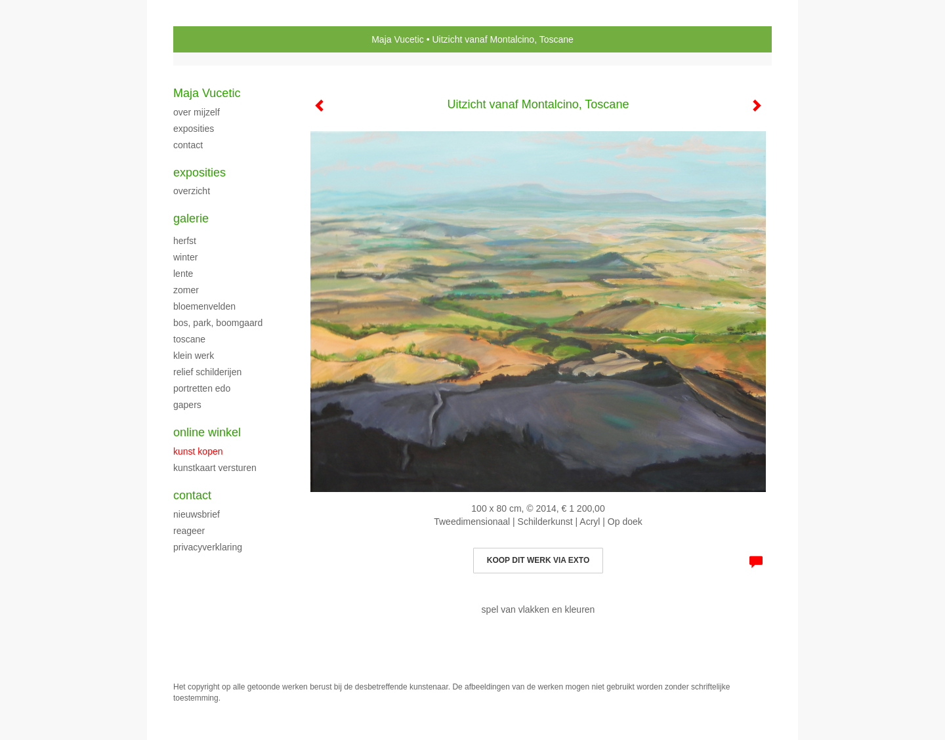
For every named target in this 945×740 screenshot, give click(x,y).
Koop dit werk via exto (538, 560)
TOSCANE (189, 339)
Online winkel (207, 432)
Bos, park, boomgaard (217, 323)
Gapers (187, 405)
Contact (192, 495)
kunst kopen (198, 451)
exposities (193, 128)
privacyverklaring (207, 547)
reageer (189, 530)
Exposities (199, 172)
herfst (184, 241)
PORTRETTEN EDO (201, 388)
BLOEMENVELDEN (204, 306)
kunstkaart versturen (215, 467)
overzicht (191, 191)
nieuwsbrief (196, 514)
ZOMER (186, 290)
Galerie (191, 218)
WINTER (185, 257)
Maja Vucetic (397, 39)
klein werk (193, 355)
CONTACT (188, 145)
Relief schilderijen (207, 372)
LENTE (183, 273)
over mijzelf (196, 112)
